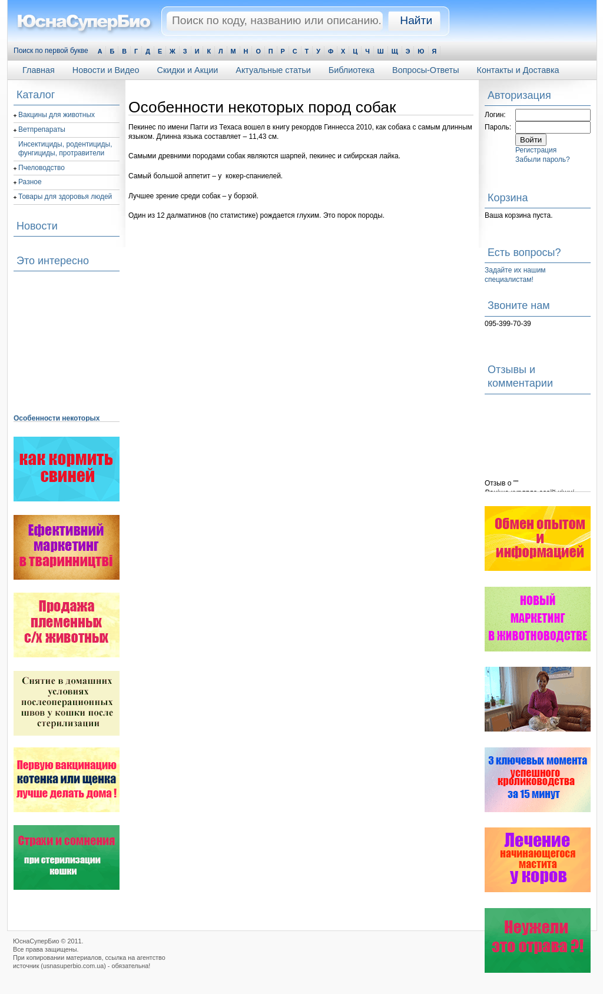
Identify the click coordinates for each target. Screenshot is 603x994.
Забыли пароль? (542, 159)
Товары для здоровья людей (65, 196)
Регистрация (535, 150)
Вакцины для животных (56, 115)
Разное (30, 182)
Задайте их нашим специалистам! (515, 275)
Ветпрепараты (41, 129)
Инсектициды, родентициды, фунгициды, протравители (65, 149)
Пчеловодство (41, 168)
